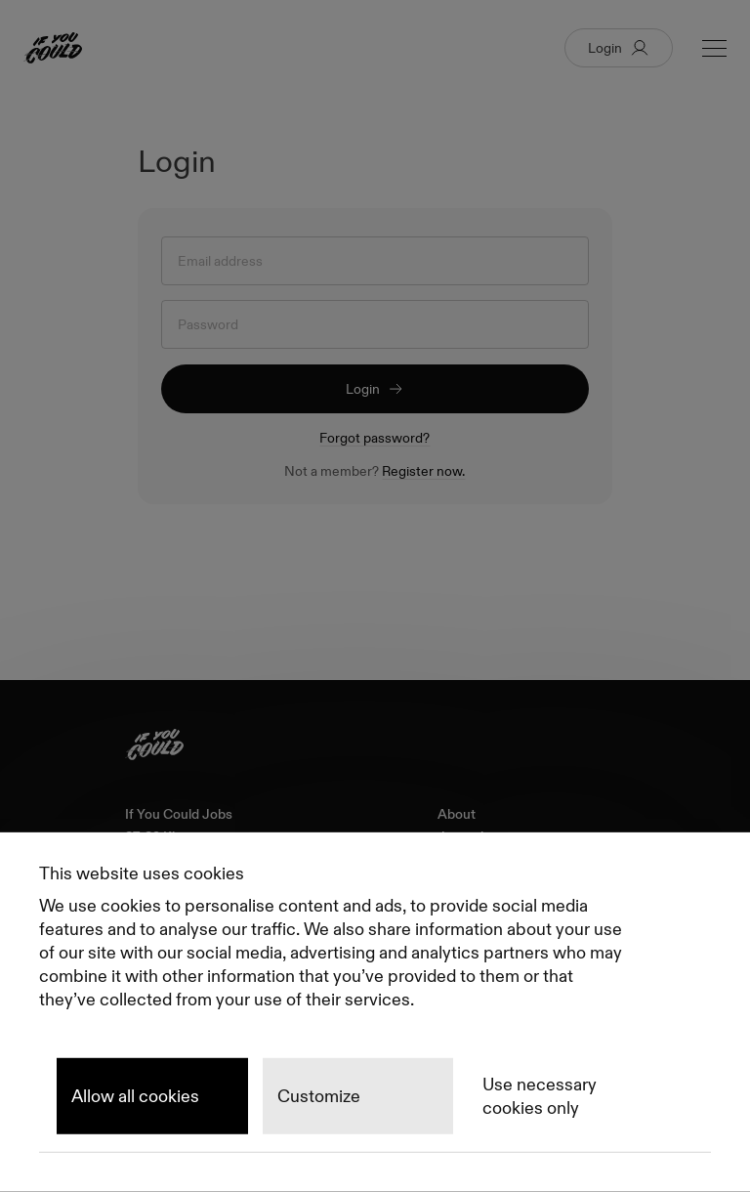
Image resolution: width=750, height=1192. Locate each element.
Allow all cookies (135, 1096)
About (457, 814)
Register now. (423, 471)
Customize (318, 1096)
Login (375, 389)
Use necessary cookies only (539, 1096)
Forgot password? (374, 438)
